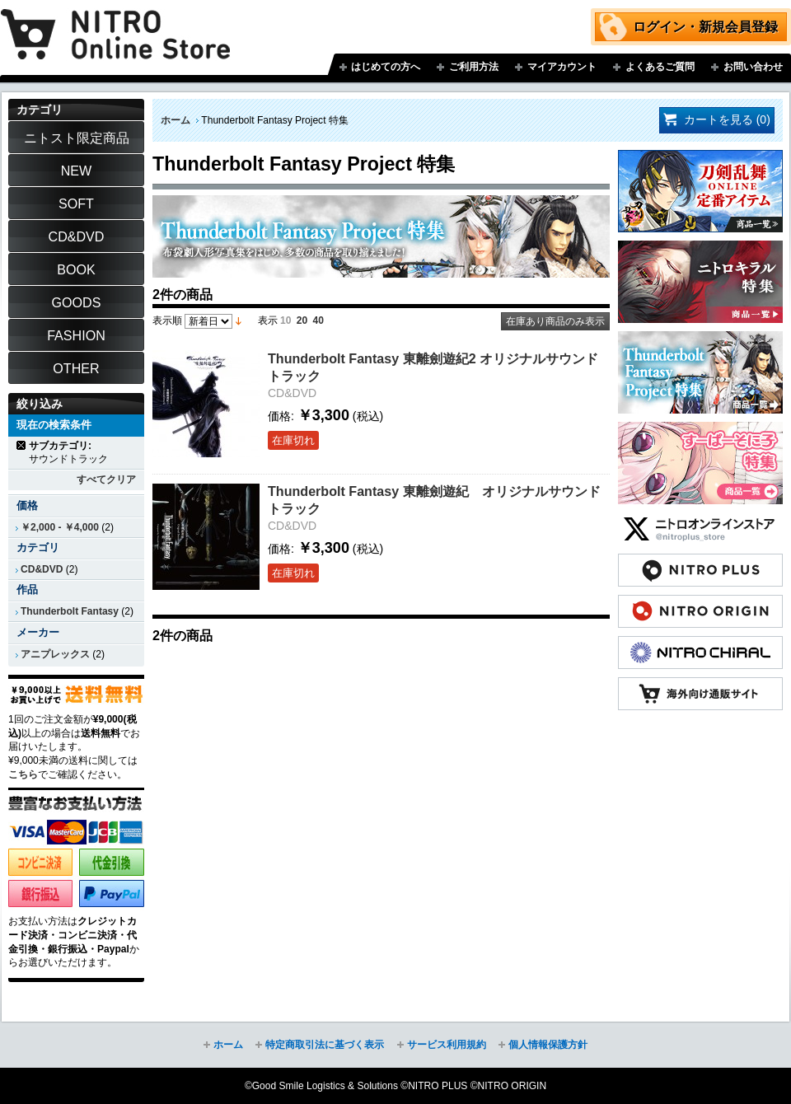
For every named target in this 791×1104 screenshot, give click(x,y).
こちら (23, 774)
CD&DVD (42, 569)
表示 (268, 320)
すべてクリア (106, 479)
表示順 (167, 320)
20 (302, 320)
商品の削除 (21, 445)
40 (318, 320)
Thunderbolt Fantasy (70, 611)
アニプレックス (55, 654)
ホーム (175, 120)
